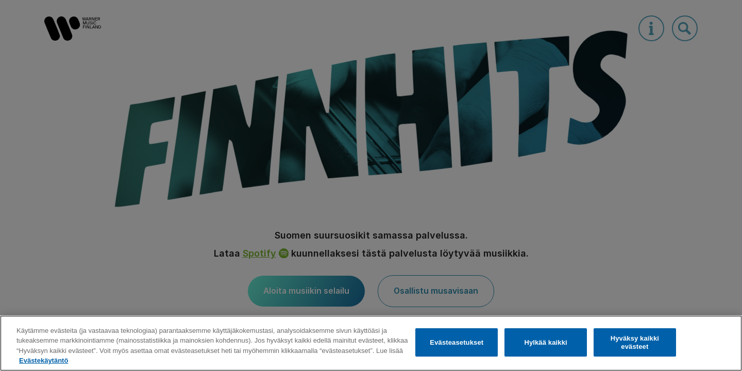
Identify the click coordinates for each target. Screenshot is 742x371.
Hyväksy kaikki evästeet (635, 342)
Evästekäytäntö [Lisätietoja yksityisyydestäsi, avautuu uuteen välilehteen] (43, 360)
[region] (371, 343)
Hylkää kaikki (545, 342)
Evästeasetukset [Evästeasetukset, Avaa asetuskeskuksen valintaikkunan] (456, 342)
